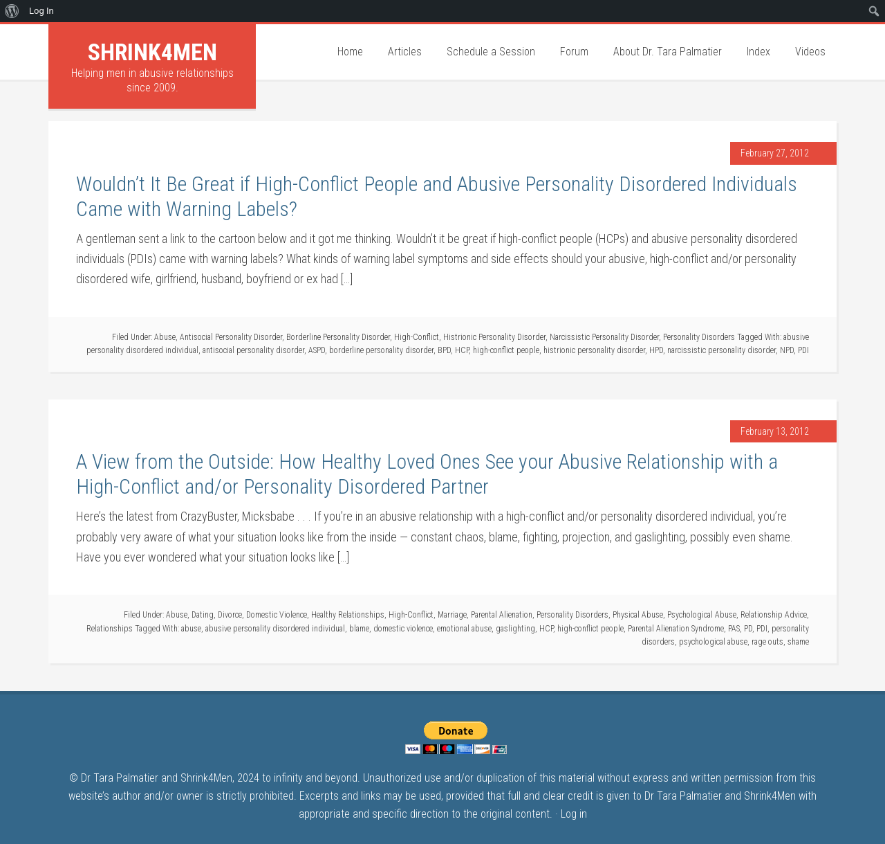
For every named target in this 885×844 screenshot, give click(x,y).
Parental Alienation (501, 615)
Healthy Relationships (347, 615)
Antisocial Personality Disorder (231, 337)
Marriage (452, 615)
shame (798, 642)
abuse (191, 629)
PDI (803, 350)
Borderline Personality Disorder (338, 337)
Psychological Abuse (701, 615)
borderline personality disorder (381, 350)
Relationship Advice (773, 615)
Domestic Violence (276, 615)
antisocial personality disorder (253, 350)
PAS (734, 629)
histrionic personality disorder (594, 350)
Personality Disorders (699, 337)
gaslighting (515, 629)
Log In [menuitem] (41, 11)
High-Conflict (416, 337)
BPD (444, 350)
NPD (787, 350)
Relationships (109, 629)
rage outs (767, 642)
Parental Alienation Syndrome (676, 629)
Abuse (165, 337)
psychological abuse (713, 642)
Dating (203, 615)
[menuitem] (12, 11)
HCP (462, 350)
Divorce (230, 615)
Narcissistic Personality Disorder (604, 337)
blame (359, 629)
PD (748, 629)
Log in (574, 813)
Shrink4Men (152, 52)
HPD (656, 350)
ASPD (316, 350)
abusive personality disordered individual (275, 629)
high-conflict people (506, 350)
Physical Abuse (638, 615)
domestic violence (403, 629)
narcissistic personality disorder (721, 350)
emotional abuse (464, 629)
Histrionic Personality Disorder (494, 337)
